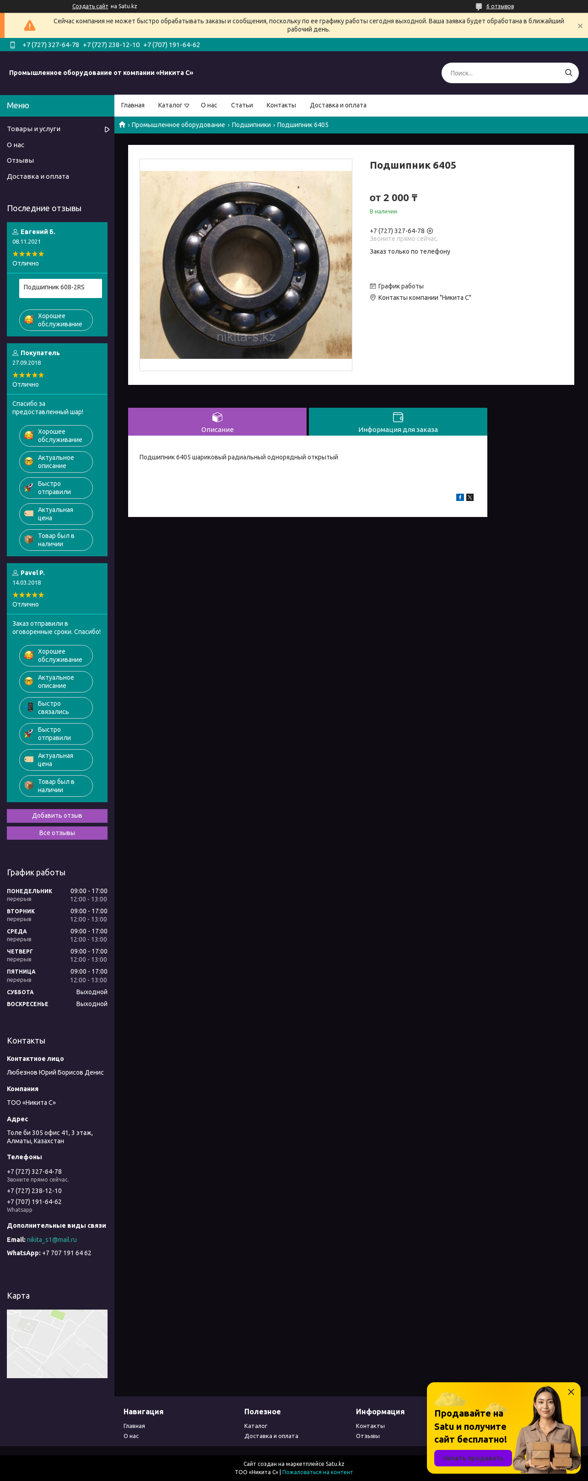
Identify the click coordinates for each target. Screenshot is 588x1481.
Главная (133, 105)
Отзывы (20, 160)
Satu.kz (335, 1464)
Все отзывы (57, 832)
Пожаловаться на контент (317, 1472)
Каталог (170, 105)
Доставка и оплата (338, 105)
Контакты (281, 105)
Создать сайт (90, 6)
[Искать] (568, 73)
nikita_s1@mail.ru (52, 1239)
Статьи (242, 105)
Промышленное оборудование (178, 124)
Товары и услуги (33, 129)
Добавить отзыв (57, 815)
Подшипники (251, 124)
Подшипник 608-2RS (54, 287)
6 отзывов (500, 6)
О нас (209, 105)
